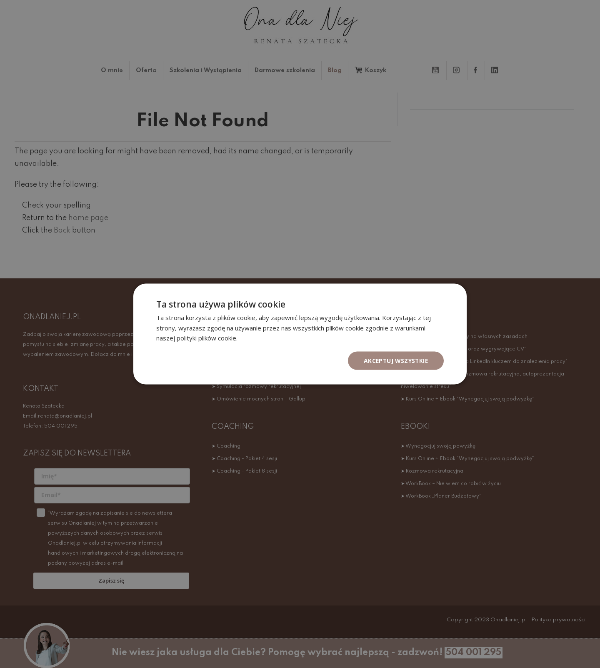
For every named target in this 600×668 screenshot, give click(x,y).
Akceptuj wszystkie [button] (395, 360)
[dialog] (300, 334)
